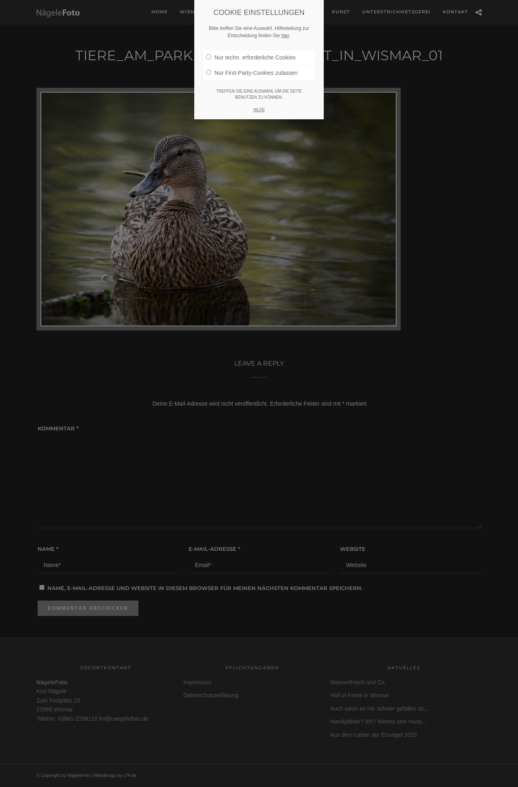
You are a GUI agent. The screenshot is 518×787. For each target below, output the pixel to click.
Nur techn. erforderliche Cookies (251, 46)
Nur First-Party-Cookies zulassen (251, 61)
